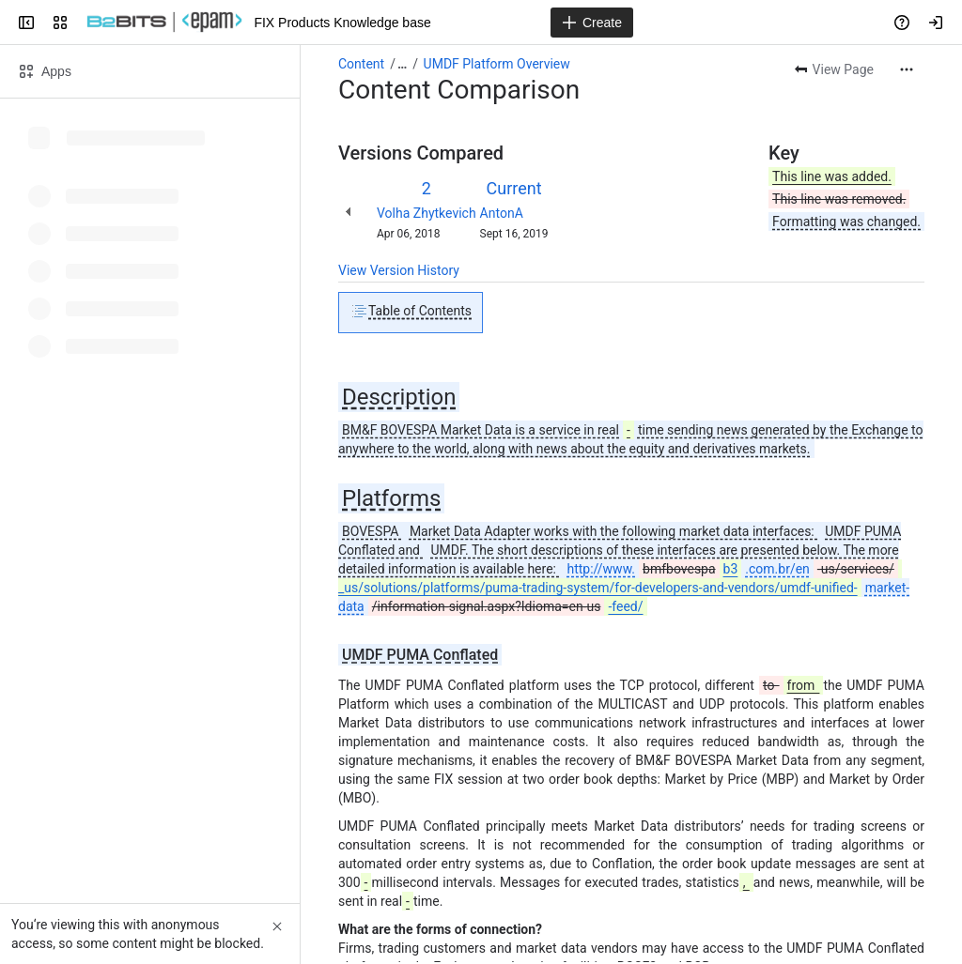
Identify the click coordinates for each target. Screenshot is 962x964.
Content (361, 63)
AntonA (501, 213)
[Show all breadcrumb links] (402, 63)
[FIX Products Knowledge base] (164, 23)
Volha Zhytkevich (426, 213)
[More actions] (906, 69)
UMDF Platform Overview (497, 63)
